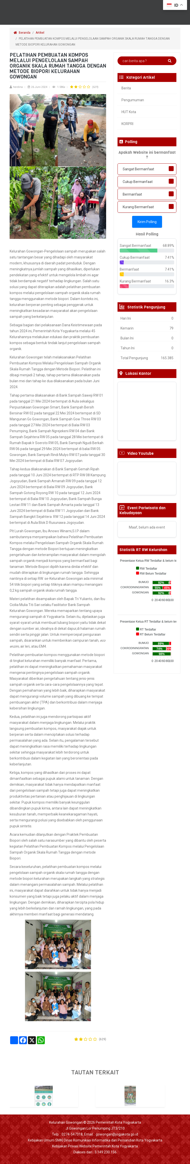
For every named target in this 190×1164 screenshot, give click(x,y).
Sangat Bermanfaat (138, 169)
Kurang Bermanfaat (138, 207)
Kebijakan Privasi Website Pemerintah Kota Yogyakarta (95, 1146)
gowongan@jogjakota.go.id (117, 1134)
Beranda (22, 32)
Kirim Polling (147, 222)
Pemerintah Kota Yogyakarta (118, 1122)
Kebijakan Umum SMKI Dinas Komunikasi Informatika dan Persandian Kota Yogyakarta (95, 1140)
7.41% (169, 257)
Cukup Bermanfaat (138, 182)
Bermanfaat (132, 194)
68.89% (168, 246)
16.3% (169, 281)
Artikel (40, 32)
